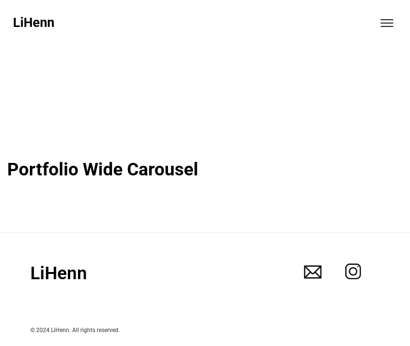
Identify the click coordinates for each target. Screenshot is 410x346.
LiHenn (33, 22)
